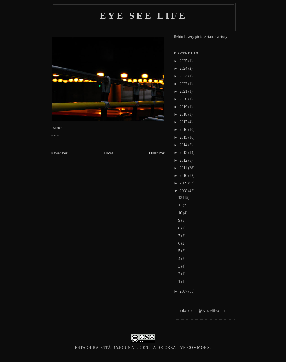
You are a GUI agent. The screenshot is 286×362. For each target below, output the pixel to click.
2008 (184, 191)
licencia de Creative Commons (172, 347)
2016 (184, 129)
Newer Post (59, 153)
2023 (184, 76)
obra (93, 347)
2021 (184, 91)
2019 (184, 107)
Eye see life (143, 15)
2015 (184, 137)
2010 (184, 175)
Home (108, 153)
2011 (184, 168)
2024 (184, 68)
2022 (184, 84)
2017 (184, 122)
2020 (184, 99)
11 (180, 205)
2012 (184, 160)
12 (180, 198)
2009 (184, 183)
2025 (184, 61)
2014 (184, 145)
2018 (184, 114)
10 (180, 213)
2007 (184, 291)
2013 (184, 152)
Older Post (157, 153)
